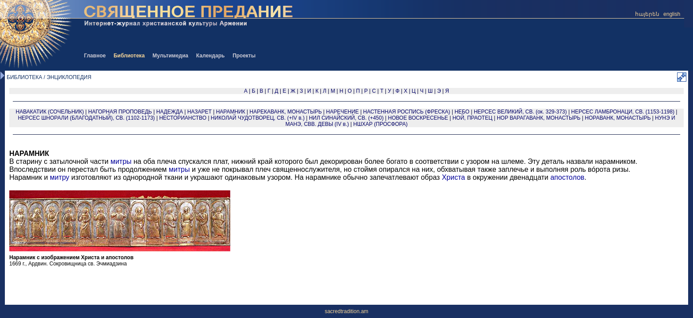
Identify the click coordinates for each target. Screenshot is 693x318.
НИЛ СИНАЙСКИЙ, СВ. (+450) (346, 118)
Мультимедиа (170, 56)
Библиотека (129, 56)
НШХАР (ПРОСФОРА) (380, 124)
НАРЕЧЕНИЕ (342, 112)
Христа (453, 177)
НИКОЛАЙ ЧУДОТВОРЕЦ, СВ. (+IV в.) (258, 118)
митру (59, 177)
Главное (95, 56)
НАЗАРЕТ (199, 112)
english (671, 14)
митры (121, 161)
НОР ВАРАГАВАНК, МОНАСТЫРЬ (539, 118)
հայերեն (647, 14)
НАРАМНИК (230, 112)
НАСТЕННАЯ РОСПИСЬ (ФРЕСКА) (406, 112)
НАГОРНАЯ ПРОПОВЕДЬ (120, 112)
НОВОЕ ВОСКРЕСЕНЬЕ (418, 118)
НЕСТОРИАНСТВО (182, 118)
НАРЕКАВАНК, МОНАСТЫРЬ (286, 112)
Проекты (243, 56)
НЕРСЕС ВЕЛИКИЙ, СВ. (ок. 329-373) (520, 112)
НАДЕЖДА (169, 112)
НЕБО (461, 112)
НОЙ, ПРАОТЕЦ (472, 118)
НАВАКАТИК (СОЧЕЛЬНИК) (50, 112)
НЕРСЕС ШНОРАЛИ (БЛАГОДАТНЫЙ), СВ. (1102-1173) (86, 118)
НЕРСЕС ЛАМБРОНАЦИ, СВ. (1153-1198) (622, 112)
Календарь (210, 56)
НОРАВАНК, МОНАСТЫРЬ (618, 118)
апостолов (567, 177)
